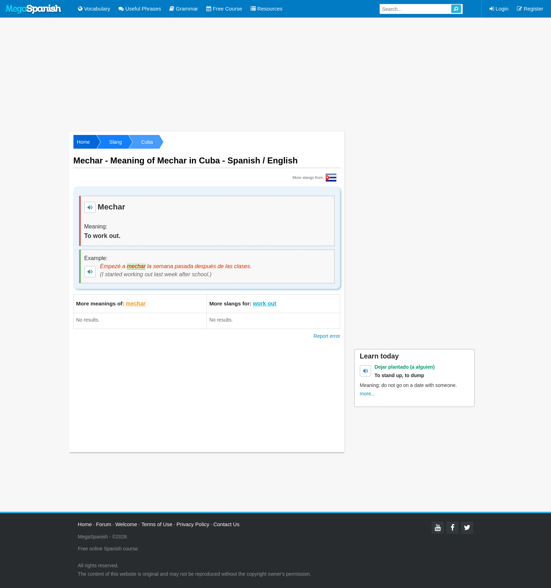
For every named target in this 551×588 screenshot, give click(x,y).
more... (367, 393)
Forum (103, 524)
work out (265, 303)
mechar (136, 303)
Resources (267, 9)
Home (83, 142)
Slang (115, 142)
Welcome (126, 524)
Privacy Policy (192, 524)
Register (530, 9)
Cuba (147, 142)
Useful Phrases (139, 9)
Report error (326, 336)
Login (499, 9)
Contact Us (226, 524)
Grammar (183, 9)
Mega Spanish (33, 9)
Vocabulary (94, 9)
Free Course (224, 9)
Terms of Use (156, 524)
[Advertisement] (275, 74)
